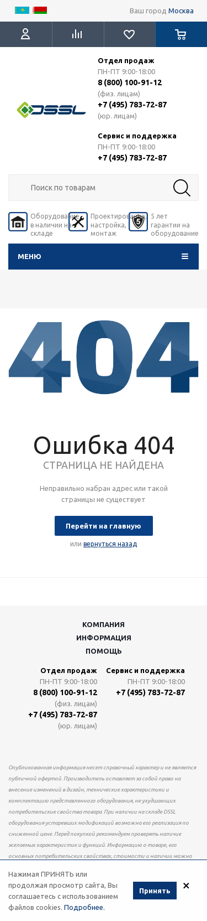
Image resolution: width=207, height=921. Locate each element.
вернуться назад (110, 543)
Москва (181, 10)
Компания (103, 624)
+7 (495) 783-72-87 (132, 104)
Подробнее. (84, 908)
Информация (103, 637)
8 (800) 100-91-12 (130, 82)
